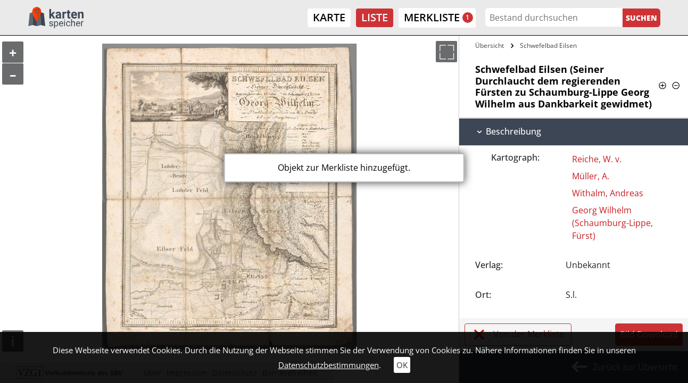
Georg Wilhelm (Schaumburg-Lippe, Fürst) (612, 223)
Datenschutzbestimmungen (328, 365)
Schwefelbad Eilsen (548, 45)
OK (402, 365)
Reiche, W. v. (596, 159)
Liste (374, 17)
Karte (329, 17)
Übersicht (489, 45)
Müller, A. (590, 176)
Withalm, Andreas (607, 193)
